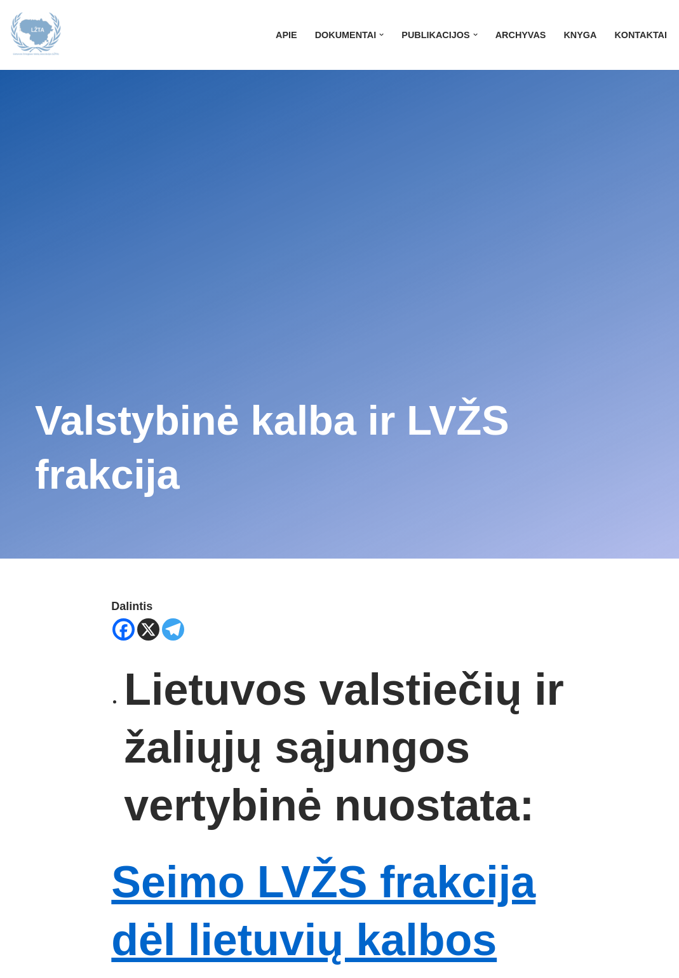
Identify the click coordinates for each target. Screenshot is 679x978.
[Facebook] (123, 629)
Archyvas (520, 35)
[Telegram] (173, 629)
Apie (286, 35)
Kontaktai (640, 35)
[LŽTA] (36, 34)
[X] (148, 629)
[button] (381, 34)
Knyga (579, 35)
